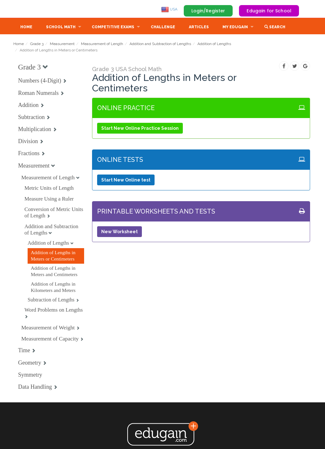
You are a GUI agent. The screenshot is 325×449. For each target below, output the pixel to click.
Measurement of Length (102, 44)
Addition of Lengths (214, 44)
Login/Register (208, 11)
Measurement (62, 44)
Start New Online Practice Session (140, 128)
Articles (199, 27)
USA (169, 9)
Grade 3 (36, 44)
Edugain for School (269, 11)
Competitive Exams (113, 27)
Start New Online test (125, 180)
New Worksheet (119, 232)
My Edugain (235, 27)
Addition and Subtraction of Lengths (160, 44)
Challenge (163, 27)
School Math (61, 27)
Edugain (37, 9)
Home (26, 27)
